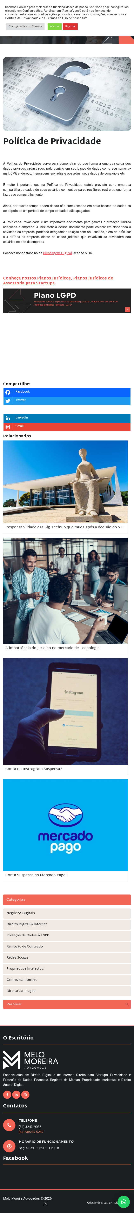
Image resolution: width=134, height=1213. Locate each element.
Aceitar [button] (54, 26)
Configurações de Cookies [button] (25, 26)
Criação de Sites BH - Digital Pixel (108, 1203)
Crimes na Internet (22, 980)
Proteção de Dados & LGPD (28, 936)
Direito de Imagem (21, 991)
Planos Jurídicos (54, 278)
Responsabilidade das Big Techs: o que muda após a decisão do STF (65, 527)
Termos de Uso (57, 18)
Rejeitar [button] (70, 26)
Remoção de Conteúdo (25, 947)
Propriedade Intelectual (26, 969)
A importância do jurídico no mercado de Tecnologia (52, 648)
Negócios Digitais (21, 913)
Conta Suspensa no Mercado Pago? (36, 875)
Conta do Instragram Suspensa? (33, 769)
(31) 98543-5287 (31, 1132)
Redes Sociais (17, 958)
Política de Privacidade (21, 18)
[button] (124, 1202)
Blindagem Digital (57, 253)
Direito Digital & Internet (27, 925)
